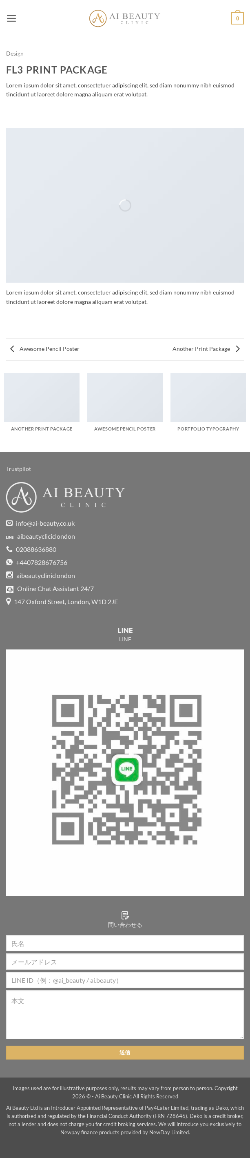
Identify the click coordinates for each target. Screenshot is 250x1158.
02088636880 (31, 549)
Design (15, 53)
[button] (11, 18)
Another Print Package (206, 348)
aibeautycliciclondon (40, 536)
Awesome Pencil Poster (45, 348)
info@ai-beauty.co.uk (40, 523)
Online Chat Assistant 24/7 (50, 588)
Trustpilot (18, 468)
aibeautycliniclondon (40, 575)
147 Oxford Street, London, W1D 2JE (62, 601)
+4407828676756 (36, 562)
